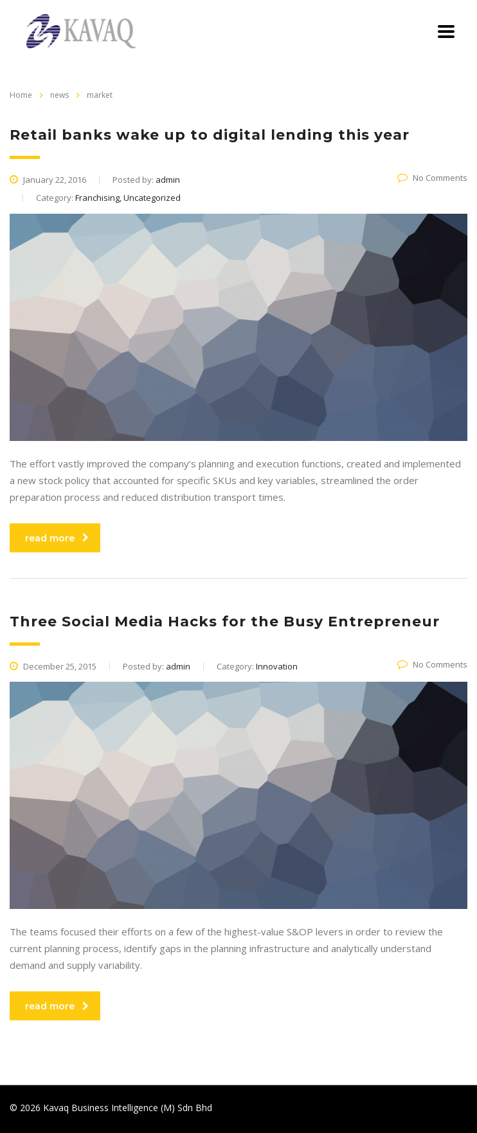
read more (57, 538)
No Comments (432, 177)
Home (21, 94)
